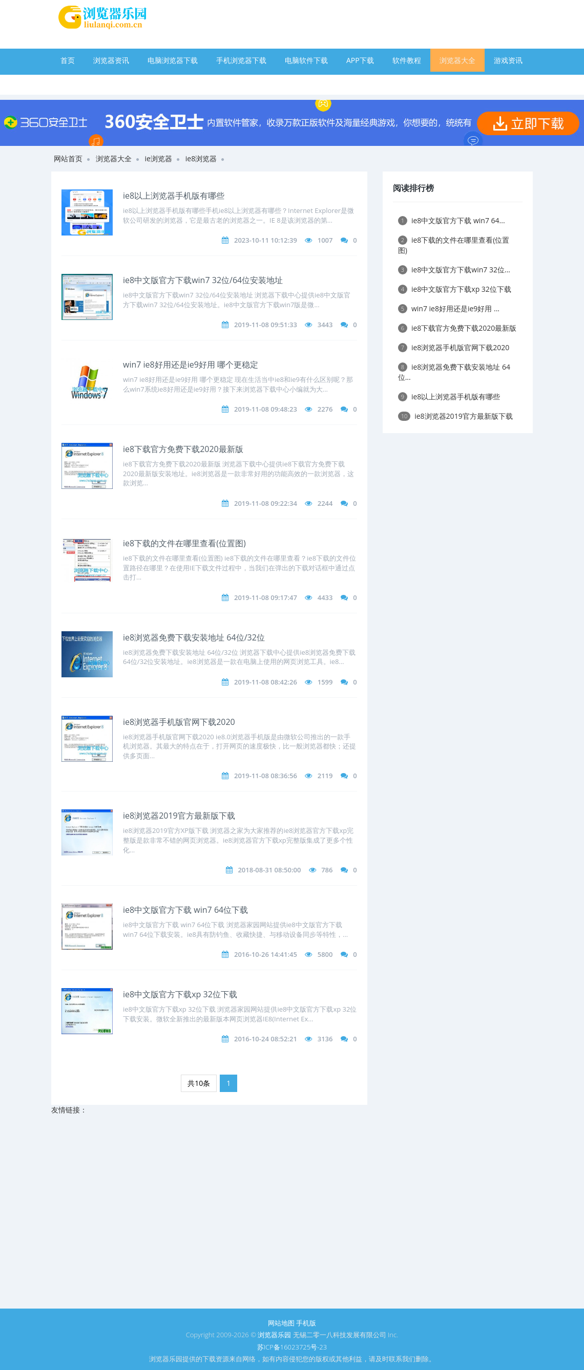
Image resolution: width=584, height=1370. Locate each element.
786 (326, 869)
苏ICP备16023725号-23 (292, 1347)
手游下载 (74, 83)
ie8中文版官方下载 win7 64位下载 (185, 909)
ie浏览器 (158, 158)
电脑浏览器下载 (173, 60)
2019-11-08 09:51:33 (265, 324)
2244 (325, 503)
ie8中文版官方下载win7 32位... (454, 269)
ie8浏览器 (201, 158)
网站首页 (68, 158)
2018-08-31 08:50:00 (269, 869)
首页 (67, 60)
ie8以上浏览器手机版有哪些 (173, 195)
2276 (325, 409)
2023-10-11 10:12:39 (265, 240)
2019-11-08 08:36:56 (265, 775)
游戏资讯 (508, 60)
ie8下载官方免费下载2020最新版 (183, 449)
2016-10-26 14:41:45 (265, 954)
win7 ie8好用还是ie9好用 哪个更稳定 (190, 364)
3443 (325, 324)
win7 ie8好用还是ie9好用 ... (448, 308)
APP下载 (360, 60)
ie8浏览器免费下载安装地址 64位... (454, 372)
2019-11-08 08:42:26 (265, 682)
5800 (325, 954)
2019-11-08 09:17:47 (265, 597)
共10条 (198, 1083)
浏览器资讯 (111, 60)
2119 (325, 775)
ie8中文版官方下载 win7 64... (451, 220)
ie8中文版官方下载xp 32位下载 (180, 994)
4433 (325, 597)
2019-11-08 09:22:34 (265, 503)
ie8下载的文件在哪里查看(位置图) (184, 543)
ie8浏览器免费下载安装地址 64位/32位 (194, 637)
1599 (325, 682)
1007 (325, 240)
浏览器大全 (457, 60)
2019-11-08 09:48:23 (265, 409)
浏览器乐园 (274, 1334)
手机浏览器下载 (241, 60)
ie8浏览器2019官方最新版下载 (179, 815)
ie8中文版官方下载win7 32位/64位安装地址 (203, 280)
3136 (325, 1038)
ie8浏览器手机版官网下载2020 (179, 721)
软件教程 (406, 60)
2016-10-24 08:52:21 (265, 1038)
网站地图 (281, 1323)
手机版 (306, 1323)
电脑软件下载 (306, 60)
